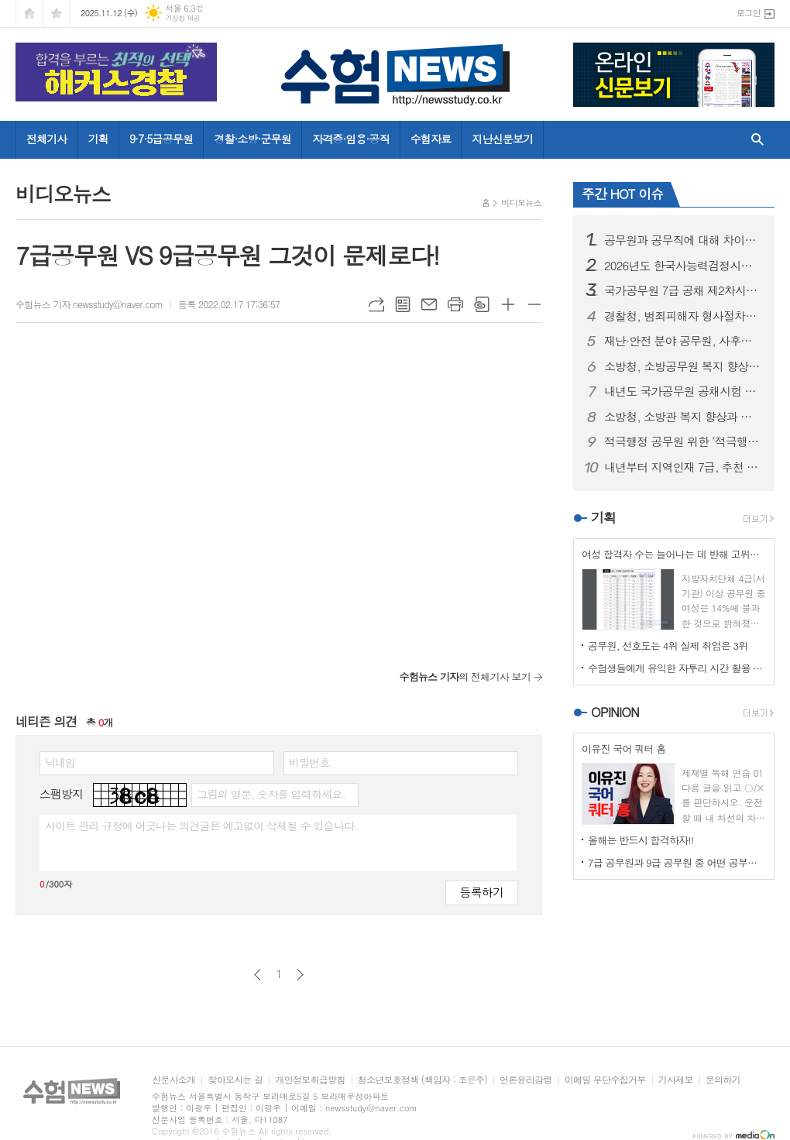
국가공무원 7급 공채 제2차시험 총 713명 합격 (683, 290)
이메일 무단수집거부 (605, 1080)
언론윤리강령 (526, 1080)
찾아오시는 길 (235, 1080)
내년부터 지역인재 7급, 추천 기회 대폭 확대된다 (683, 467)
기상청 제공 (182, 18)
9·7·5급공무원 (161, 138)
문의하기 (723, 1080)
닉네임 (60, 762)
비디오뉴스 (521, 202)
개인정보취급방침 (310, 1080)
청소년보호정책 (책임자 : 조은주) (422, 1080)
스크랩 (481, 304)
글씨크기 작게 (534, 304)
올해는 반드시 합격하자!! (640, 840)
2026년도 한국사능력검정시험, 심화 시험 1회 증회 (683, 265)
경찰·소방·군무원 (252, 138)
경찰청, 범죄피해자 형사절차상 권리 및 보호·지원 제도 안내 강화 (683, 316)
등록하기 (481, 892)
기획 (98, 138)
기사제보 (675, 1080)
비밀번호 (309, 762)
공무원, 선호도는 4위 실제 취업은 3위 (668, 645)
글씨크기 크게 (508, 304)
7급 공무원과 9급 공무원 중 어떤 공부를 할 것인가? (677, 862)
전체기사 (46, 138)
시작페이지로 (29, 13)
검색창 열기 (754, 139)
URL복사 (376, 304)
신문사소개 (173, 1080)
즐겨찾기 (56, 13)
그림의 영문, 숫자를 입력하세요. (271, 793)
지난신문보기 (502, 138)
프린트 (455, 304)
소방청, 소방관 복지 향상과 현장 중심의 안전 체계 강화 (683, 416)
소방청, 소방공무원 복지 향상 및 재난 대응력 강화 (683, 366)
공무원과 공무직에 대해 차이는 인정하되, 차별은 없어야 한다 (683, 240)
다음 (300, 975)
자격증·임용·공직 (351, 138)
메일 (429, 304)
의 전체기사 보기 (465, 676)
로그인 (749, 13)
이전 (257, 975)
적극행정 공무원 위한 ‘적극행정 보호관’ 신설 (683, 441)
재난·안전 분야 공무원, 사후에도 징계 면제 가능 (683, 341)
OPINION (615, 711)
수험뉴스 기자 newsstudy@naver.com (89, 304)
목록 (402, 304)
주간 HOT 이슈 (622, 193)
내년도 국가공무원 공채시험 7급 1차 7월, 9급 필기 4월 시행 (683, 391)
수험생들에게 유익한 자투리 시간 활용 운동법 (677, 668)
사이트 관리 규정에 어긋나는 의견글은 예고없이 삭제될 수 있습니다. (201, 825)
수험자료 (431, 138)
